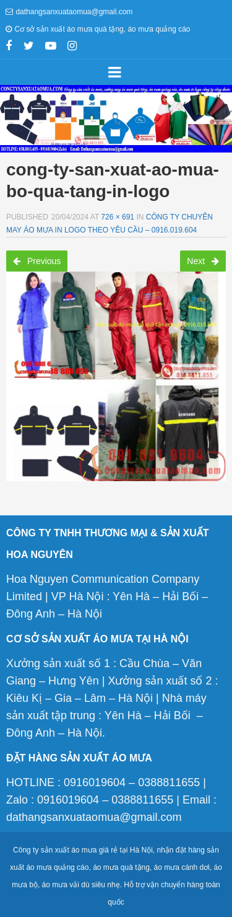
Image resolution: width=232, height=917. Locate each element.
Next (203, 261)
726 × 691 (117, 217)
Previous (37, 261)
